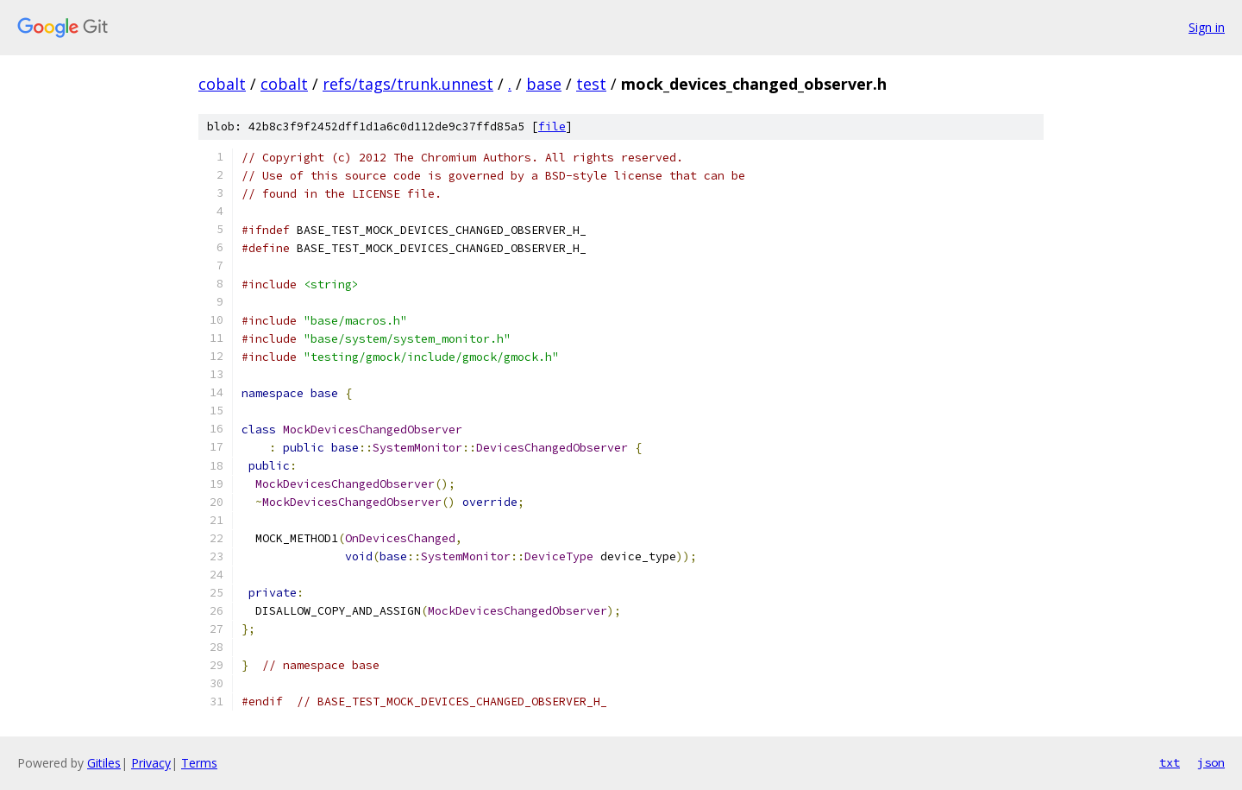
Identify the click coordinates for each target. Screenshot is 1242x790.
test (591, 83)
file (552, 126)
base (543, 83)
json (1211, 762)
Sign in (1207, 27)
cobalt (222, 83)
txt (1169, 762)
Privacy (151, 763)
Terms (199, 763)
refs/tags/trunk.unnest (408, 83)
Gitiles (104, 763)
